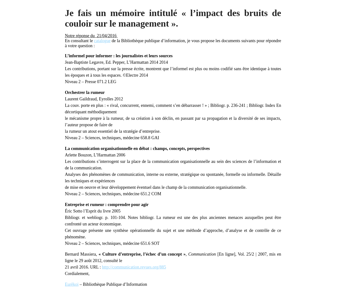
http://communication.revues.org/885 (134, 267)
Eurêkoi (72, 284)
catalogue (102, 40)
